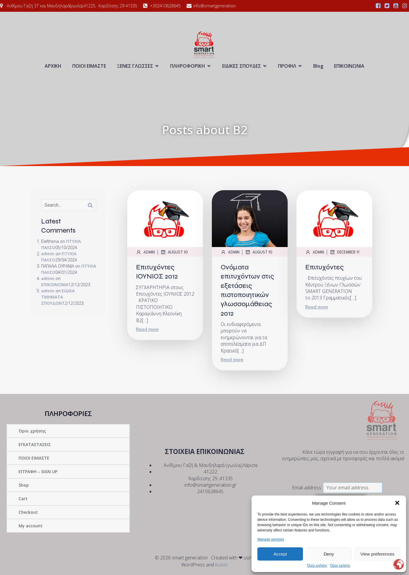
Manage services (270, 539)
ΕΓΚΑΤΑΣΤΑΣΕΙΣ (35, 444)
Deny (328, 553)
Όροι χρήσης (317, 566)
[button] (397, 503)
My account (31, 525)
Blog (318, 66)
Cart (23, 498)
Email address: (337, 487)
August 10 (174, 252)
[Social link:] (378, 5)
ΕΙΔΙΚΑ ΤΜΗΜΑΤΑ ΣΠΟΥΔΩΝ (58, 297)
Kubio (221, 564)
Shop (24, 485)
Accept (280, 553)
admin (47, 253)
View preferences (378, 553)
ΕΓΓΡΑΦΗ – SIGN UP (38, 471)
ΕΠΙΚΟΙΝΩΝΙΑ (349, 66)
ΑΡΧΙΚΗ (53, 66)
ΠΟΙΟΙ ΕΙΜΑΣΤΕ (89, 66)
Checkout (28, 512)
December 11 (344, 252)
